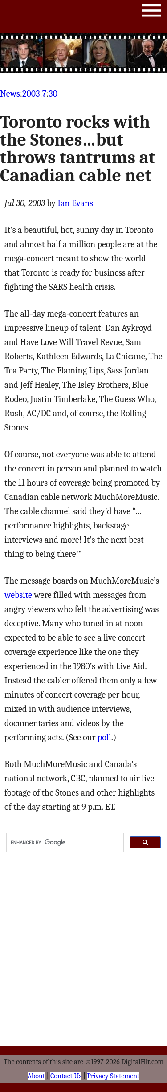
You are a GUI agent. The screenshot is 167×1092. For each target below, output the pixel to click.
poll (104, 737)
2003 (31, 94)
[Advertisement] (83, 53)
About (36, 1076)
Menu (151, 12)
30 (53, 94)
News (10, 94)
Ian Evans (75, 203)
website (18, 595)
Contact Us (65, 1076)
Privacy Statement (113, 1076)
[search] (64, 843)
